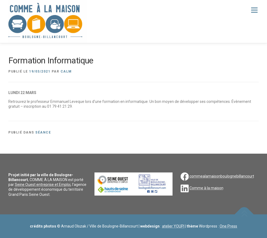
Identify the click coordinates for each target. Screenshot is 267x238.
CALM (66, 71)
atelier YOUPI (173, 226)
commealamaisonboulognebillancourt (221, 176)
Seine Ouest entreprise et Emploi (43, 184)
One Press (228, 226)
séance (43, 132)
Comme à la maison (206, 188)
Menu (254, 10)
